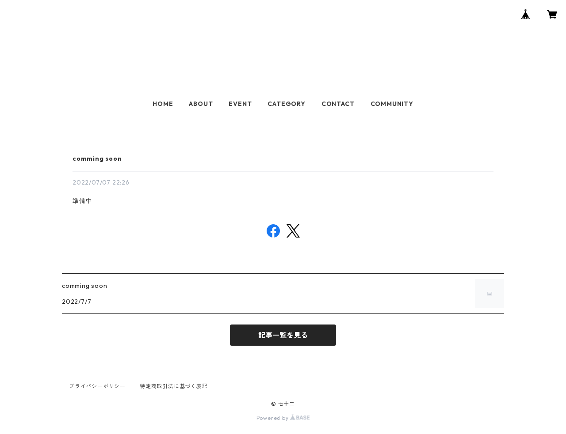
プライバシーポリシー (97, 386)
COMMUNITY (392, 104)
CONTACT (338, 104)
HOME (163, 104)
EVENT (240, 104)
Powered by (283, 418)
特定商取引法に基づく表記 (174, 386)
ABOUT (201, 104)
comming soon (97, 158)
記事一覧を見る (283, 335)
